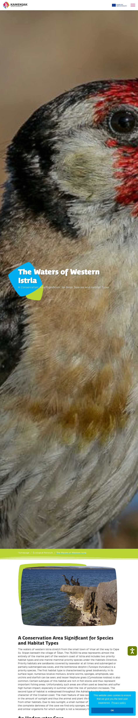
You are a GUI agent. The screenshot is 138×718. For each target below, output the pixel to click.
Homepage (23, 553)
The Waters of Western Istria (71, 553)
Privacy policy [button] (119, 703)
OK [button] (112, 710)
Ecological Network (43, 553)
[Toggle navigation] (133, 5)
